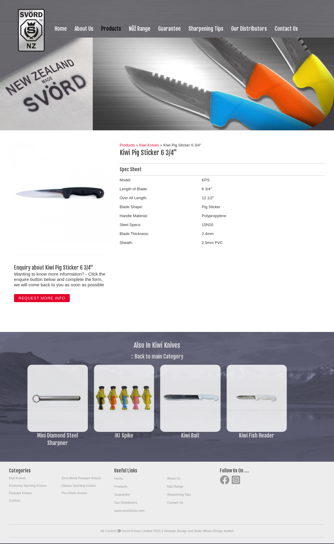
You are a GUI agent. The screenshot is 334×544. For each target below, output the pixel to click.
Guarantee (169, 28)
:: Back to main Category (142, 356)
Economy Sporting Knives (28, 485)
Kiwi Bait (175, 435)
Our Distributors (249, 28)
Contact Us (286, 28)
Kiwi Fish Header (241, 435)
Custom (14, 500)
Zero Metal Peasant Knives (81, 478)
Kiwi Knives (149, 145)
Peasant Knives (20, 493)
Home (61, 28)
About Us (84, 28)
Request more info (41, 298)
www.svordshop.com (129, 510)
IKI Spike (108, 435)
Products (111, 28)
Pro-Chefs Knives (74, 493)
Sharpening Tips (205, 28)
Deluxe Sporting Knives (79, 485)
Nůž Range (139, 28)
